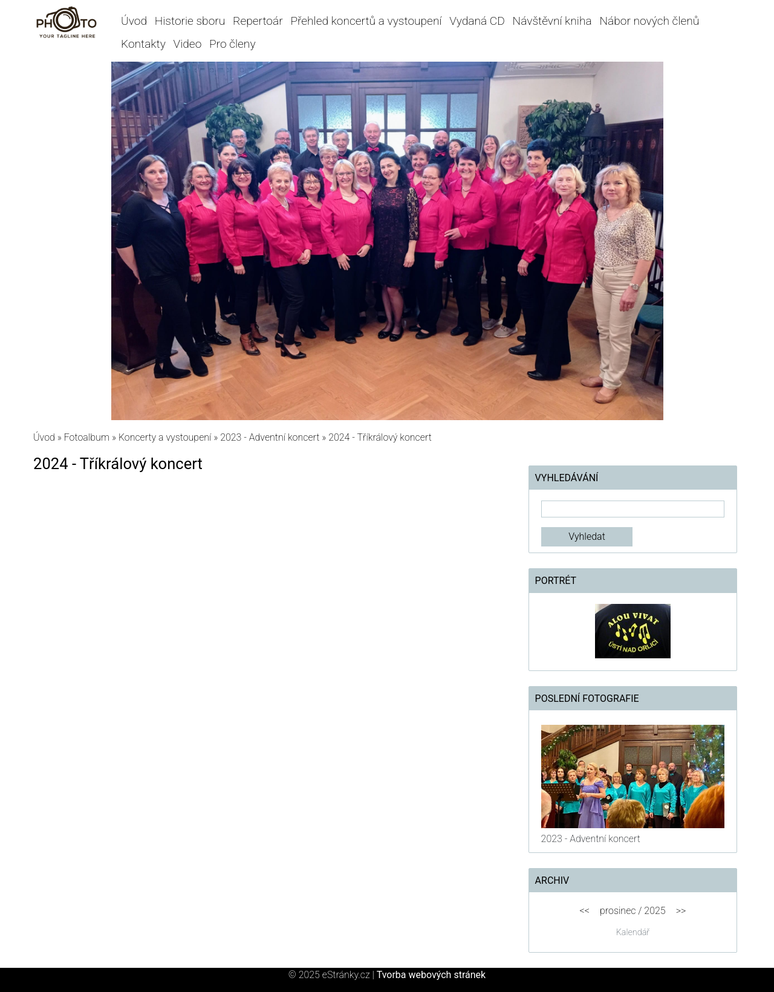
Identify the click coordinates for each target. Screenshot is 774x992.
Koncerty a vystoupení (165, 437)
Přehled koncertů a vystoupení (365, 21)
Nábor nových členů (649, 21)
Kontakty (143, 44)
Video (188, 44)
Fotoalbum (86, 437)
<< (584, 910)
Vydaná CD (477, 21)
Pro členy (232, 44)
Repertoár (258, 21)
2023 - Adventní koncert (271, 437)
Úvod (134, 21)
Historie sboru (190, 21)
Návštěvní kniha (552, 21)
